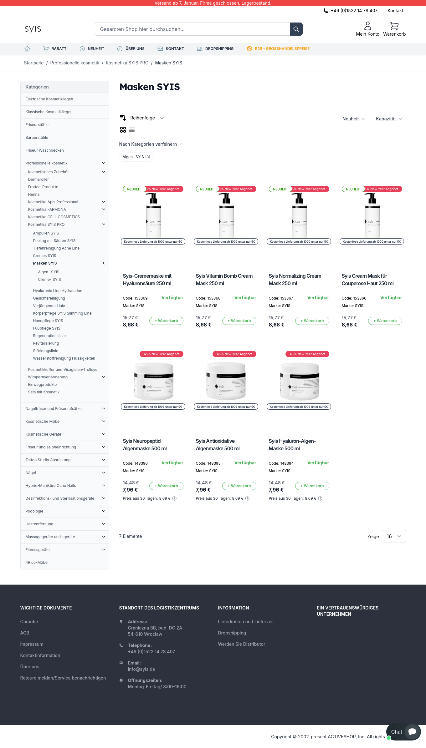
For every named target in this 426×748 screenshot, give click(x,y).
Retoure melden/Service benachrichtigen (63, 677)
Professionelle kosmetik (74, 62)
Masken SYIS (168, 62)
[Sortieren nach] (147, 118)
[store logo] (47, 29)
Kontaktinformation (40, 655)
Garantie (29, 621)
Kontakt (395, 10)
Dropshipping (232, 632)
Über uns (29, 666)
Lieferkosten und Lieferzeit (246, 621)
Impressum (32, 644)
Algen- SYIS (136, 156)
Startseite (34, 62)
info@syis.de (141, 669)
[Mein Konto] (367, 29)
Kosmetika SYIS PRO (127, 62)
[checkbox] (123, 130)
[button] (403, 731)
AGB (24, 632)
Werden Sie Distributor (241, 644)
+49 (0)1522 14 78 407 (354, 10)
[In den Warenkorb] (166, 321)
